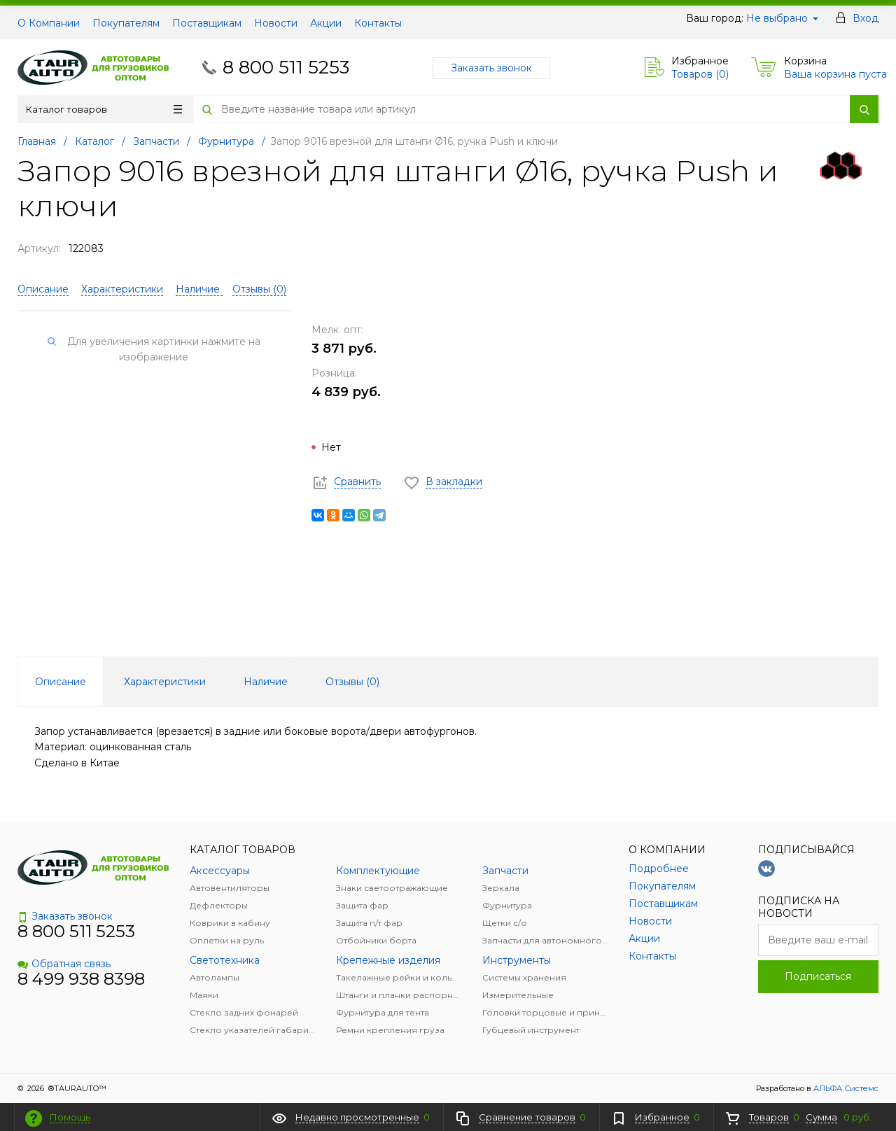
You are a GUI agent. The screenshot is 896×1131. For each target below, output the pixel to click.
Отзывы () (259, 289)
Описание (43, 289)
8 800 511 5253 (286, 67)
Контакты (378, 23)
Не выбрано (782, 18)
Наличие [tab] (266, 681)
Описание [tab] (60, 681)
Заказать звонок (491, 68)
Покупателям (126, 23)
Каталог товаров (104, 109)
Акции (326, 23)
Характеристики (122, 289)
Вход (865, 18)
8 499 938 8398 (81, 979)
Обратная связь (64, 963)
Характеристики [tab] (165, 681)
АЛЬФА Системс (844, 1088)
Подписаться (818, 976)
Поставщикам (206, 23)
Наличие (199, 289)
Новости (276, 23)
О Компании (49, 23)
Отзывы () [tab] (352, 681)
